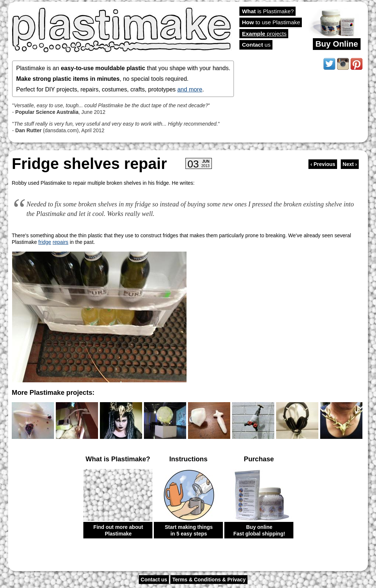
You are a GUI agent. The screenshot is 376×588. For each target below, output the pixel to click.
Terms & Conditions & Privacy (209, 579)
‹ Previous (322, 164)
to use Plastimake (271, 22)
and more (189, 89)
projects (264, 33)
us (256, 45)
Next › (350, 164)
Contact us (154, 579)
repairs (60, 242)
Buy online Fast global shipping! (259, 530)
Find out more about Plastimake (118, 530)
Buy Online (336, 43)
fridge (44, 242)
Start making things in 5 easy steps (189, 530)
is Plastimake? (268, 11)
